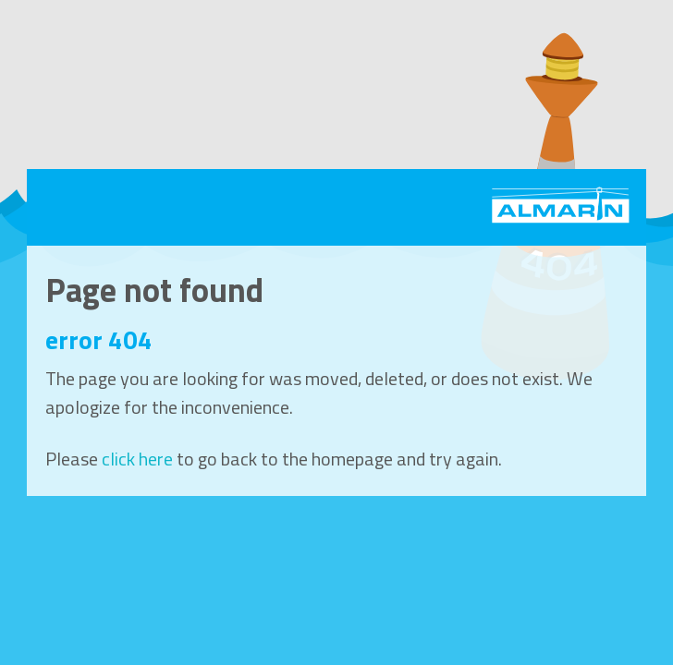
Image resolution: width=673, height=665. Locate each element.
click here (137, 458)
